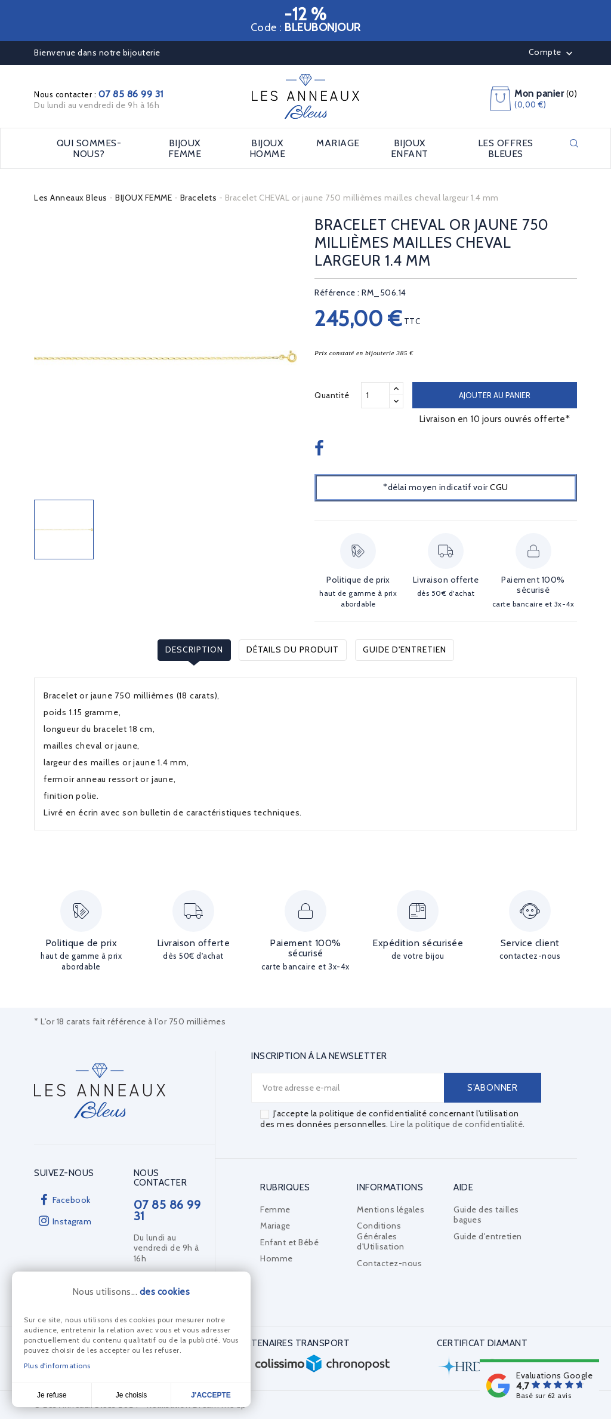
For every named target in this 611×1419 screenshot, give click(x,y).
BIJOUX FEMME (185, 148)
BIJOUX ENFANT (409, 148)
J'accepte (211, 1395)
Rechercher (574, 143)
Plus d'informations (57, 1365)
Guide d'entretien (404, 649)
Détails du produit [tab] (292, 649)
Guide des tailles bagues (486, 1215)
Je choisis (131, 1395)
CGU (499, 487)
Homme (276, 1258)
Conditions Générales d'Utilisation (381, 1236)
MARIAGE (338, 143)
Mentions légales (390, 1209)
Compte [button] (552, 53)
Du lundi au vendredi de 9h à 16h (96, 105)
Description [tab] (194, 649)
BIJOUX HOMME (267, 148)
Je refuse (51, 1395)
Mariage (275, 1225)
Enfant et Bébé (289, 1242)
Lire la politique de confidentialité (456, 1124)
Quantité (331, 395)
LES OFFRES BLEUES (505, 148)
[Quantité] (375, 395)
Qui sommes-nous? (89, 148)
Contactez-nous (389, 1263)
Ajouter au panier (494, 395)
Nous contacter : (98, 94)
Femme (275, 1209)
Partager (320, 449)
